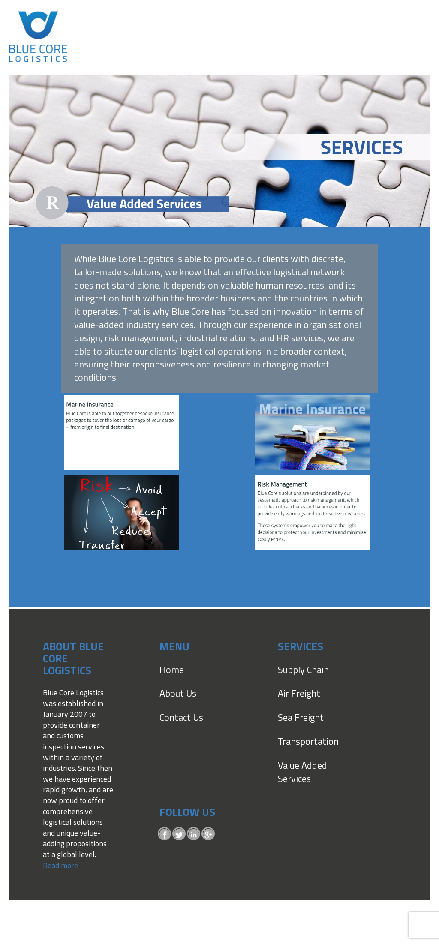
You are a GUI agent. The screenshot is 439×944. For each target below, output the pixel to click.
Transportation (308, 741)
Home (171, 669)
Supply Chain (303, 669)
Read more (60, 865)
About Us (177, 693)
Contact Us (181, 717)
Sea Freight (301, 717)
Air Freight (299, 693)
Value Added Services (302, 772)
